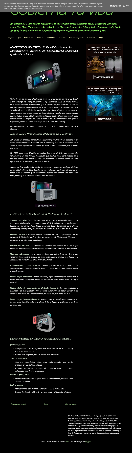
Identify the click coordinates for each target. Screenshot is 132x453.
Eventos (40, 38)
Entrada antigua (71, 404)
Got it (125, 6)
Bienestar (91, 38)
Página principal (14, 38)
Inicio (46, 404)
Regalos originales (76, 38)
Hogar (100, 38)
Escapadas (28, 38)
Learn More (115, 6)
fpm (67, 442)
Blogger (88, 442)
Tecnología (51, 38)
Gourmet (62, 38)
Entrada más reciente (18, 404)
